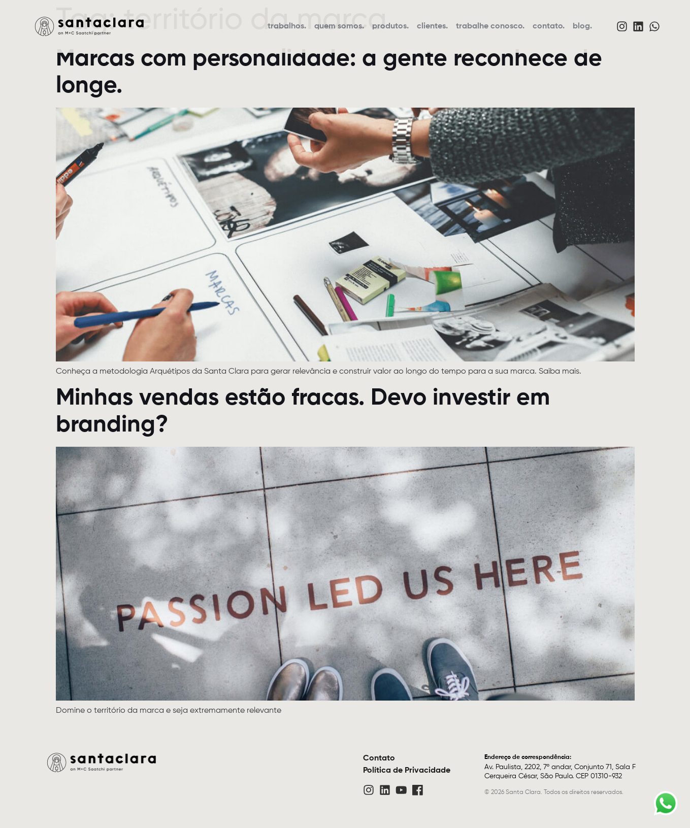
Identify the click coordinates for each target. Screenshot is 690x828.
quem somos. (339, 26)
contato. (549, 26)
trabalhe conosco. (490, 26)
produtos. (390, 26)
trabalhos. (287, 26)
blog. (582, 26)
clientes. (432, 26)
